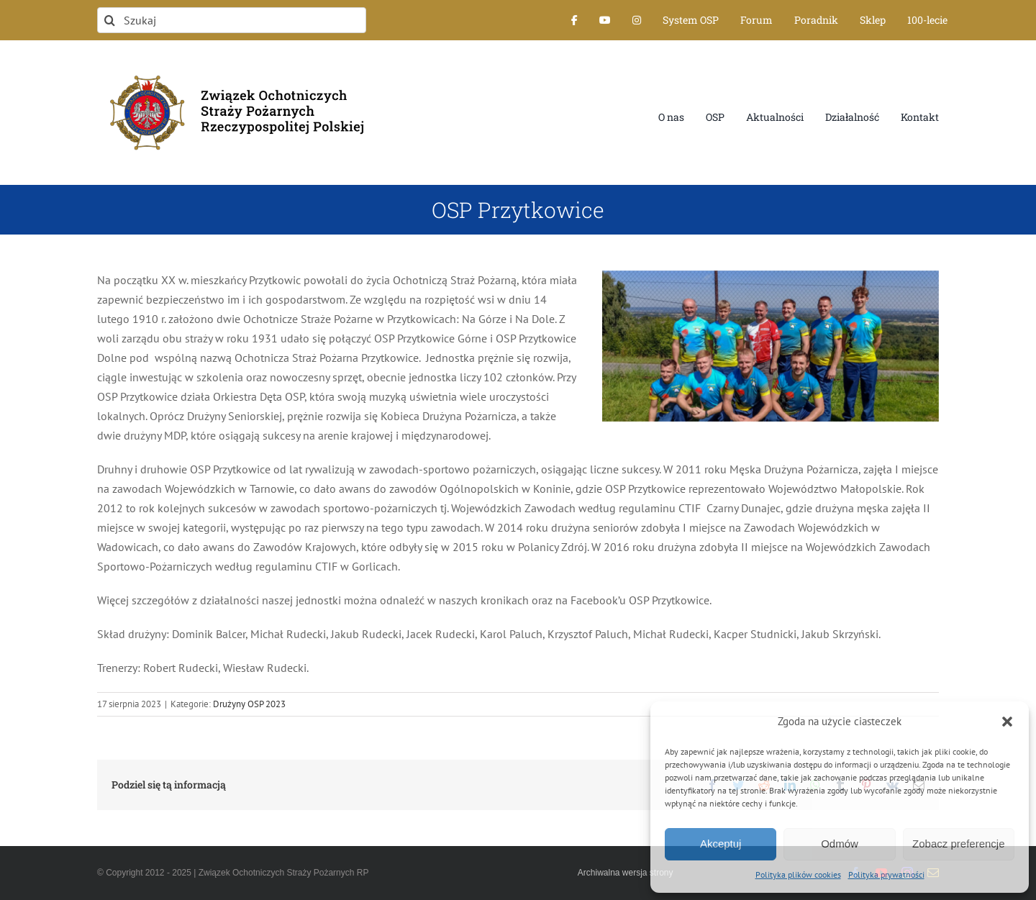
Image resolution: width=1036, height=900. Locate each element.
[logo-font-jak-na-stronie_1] (231, 67)
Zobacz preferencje (958, 843)
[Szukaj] (231, 20)
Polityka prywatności (886, 874)
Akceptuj (721, 843)
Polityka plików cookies (798, 874)
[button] (1007, 721)
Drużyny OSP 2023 (249, 704)
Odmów (839, 843)
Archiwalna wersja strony (625, 873)
